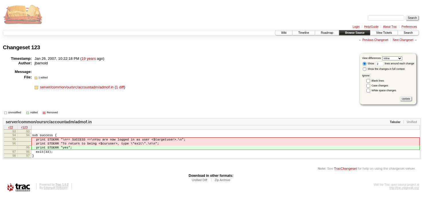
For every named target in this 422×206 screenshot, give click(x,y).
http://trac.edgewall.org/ (404, 193)
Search (408, 32)
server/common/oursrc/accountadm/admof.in (77, 87)
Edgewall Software (55, 193)
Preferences (409, 26)
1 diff (120, 87)
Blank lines (378, 80)
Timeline (303, 32)
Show (368, 63)
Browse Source (354, 32)
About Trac (390, 26)
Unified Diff (199, 186)
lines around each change (394, 63)
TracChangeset (345, 174)
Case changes (380, 85)
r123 (24, 128)
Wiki (283, 32)
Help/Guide (371, 26)
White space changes (384, 90)
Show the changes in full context (384, 69)
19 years (89, 58)
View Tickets (384, 32)
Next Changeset (403, 39)
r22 (11, 128)
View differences (371, 58)
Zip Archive (222, 186)
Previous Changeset (375, 39)
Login (356, 26)
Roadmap (327, 32)
